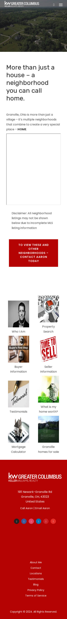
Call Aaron (26, 508)
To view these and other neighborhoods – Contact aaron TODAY (33, 253)
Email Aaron (42, 508)
